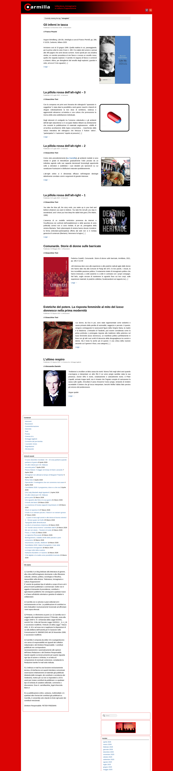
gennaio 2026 (134, 54)
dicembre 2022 (134, 147)
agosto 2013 (133, 428)
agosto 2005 (133, 669)
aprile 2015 (133, 378)
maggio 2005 (134, 676)
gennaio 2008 (134, 596)
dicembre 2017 (134, 297)
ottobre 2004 (133, 694)
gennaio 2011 (134, 506)
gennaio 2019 (134, 265)
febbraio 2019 (134, 262)
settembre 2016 (134, 335)
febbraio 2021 (134, 202)
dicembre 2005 (134, 659)
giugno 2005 (133, 674)
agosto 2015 (133, 368)
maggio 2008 (134, 586)
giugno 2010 (133, 523)
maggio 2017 (134, 315)
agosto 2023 (133, 127)
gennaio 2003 (134, 746)
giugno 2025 (133, 72)
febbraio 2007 (134, 624)
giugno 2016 (133, 343)
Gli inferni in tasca (60, 24)
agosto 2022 (133, 157)
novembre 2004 (134, 691)
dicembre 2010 (134, 508)
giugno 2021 (133, 192)
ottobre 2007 (133, 603)
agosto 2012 (133, 458)
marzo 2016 (133, 350)
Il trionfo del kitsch (31, 132)
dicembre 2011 (134, 478)
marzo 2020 (133, 230)
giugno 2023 (133, 132)
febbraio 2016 (134, 353)
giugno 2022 (133, 162)
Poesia (27, 36)
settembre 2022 (134, 154)
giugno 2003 (133, 734)
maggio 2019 (134, 255)
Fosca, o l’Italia (30, 197)
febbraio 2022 (134, 172)
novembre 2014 (134, 390)
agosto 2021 (133, 187)
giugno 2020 (133, 222)
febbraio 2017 (134, 322)
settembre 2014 (134, 395)
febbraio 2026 (134, 51)
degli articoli (135, 760)
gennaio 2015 (134, 385)
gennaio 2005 (134, 686)
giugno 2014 (133, 403)
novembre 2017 (134, 300)
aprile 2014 (133, 408)
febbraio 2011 (134, 503)
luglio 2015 (133, 370)
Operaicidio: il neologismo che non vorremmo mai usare (34, 101)
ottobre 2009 (133, 543)
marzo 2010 (133, 531)
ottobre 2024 (133, 92)
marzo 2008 (133, 591)
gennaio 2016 (134, 355)
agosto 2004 (133, 699)
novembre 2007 (134, 601)
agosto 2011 (133, 488)
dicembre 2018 (134, 267)
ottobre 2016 (133, 332)
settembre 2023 (134, 124)
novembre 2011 (134, 481)
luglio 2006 (133, 641)
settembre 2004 (134, 696)
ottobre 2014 (133, 393)
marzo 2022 (133, 169)
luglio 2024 (133, 99)
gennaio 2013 (134, 445)
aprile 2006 (133, 649)
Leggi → (51, 72)
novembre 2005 (134, 661)
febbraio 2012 (134, 473)
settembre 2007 (134, 606)
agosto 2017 (133, 307)
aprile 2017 (133, 317)
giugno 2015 (133, 373)
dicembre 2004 (134, 689)
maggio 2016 (134, 345)
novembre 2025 (134, 59)
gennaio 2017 (134, 325)
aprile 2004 (133, 709)
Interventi (70, 95)
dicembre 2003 (134, 719)
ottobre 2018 (133, 272)
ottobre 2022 (133, 152)
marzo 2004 (133, 711)
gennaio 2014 (134, 415)
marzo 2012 (133, 470)
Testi (26, 33)
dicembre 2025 (134, 56)
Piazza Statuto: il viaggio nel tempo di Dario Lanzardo (33, 84)
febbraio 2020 (134, 232)
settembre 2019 (134, 245)
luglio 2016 (133, 340)
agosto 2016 (133, 337)
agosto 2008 (133, 578)
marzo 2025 (133, 79)
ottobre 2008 (133, 573)
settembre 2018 (134, 275)
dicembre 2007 (134, 598)
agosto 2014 (133, 398)
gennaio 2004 (134, 716)
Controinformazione (32, 28)
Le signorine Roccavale (33, 202)
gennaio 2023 (134, 144)
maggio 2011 (134, 496)
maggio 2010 (134, 526)
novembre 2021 (134, 179)
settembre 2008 (134, 576)
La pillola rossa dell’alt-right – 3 (69, 92)
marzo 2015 (133, 380)
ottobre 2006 (133, 634)
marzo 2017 (133, 320)
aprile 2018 (133, 287)
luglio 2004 (133, 701)
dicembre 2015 (134, 358)
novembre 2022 (134, 149)
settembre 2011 (134, 486)
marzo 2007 (133, 621)
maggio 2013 (134, 435)
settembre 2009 (134, 546)
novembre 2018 (134, 270)
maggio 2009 (134, 556)
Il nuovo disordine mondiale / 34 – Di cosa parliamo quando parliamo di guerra (34, 64)
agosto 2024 (133, 97)
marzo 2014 (133, 410)
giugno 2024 (133, 102)
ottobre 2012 (133, 453)
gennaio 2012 (134, 475)
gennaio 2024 (134, 114)
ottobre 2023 (133, 122)
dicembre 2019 (134, 237)
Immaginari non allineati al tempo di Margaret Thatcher (34, 91)
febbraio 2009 (134, 563)
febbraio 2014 (134, 413)
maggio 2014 (134, 405)
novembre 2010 (134, 511)
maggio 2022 (134, 164)
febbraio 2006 (134, 654)
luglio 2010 (133, 521)
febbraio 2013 (134, 443)
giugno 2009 (133, 553)
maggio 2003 (134, 736)
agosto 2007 (133, 608)
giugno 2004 (133, 704)
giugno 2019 (133, 252)
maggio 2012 (134, 465)
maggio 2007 (134, 616)
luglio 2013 (133, 430)
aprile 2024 (133, 107)
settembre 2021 (134, 184)
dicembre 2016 (134, 327)
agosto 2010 (133, 518)
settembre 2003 (134, 726)
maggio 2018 (134, 285)
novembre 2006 (134, 631)
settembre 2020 (134, 215)
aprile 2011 (133, 498)
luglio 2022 (133, 159)
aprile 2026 (133, 46)
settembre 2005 (134, 666)
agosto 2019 (133, 247)
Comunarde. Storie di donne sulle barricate (77, 255)
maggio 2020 (134, 225)
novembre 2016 (134, 330)
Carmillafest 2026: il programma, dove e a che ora (34, 109)
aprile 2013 (133, 438)
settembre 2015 (134, 365)
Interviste (28, 31)
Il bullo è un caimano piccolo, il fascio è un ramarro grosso (32, 152)
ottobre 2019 (133, 242)
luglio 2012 (133, 460)
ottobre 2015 (133, 363)
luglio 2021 (133, 189)
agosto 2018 (133, 277)
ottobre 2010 (133, 513)
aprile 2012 (133, 468)
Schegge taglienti (81, 373)
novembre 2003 (134, 721)
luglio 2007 (133, 611)
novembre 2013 (134, 420)
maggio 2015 (134, 375)
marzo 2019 (133, 260)
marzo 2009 (133, 561)
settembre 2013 (134, 425)
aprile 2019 (133, 257)
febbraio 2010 (134, 533)
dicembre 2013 (134, 418)
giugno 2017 (133, 312)
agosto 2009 (133, 548)
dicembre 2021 (134, 177)
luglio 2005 (133, 671)
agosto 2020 (133, 217)
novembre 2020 (134, 210)
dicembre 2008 (134, 568)
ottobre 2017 (133, 302)
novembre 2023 (134, 119)
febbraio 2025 (134, 82)
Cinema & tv (71, 373)
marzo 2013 (133, 440)
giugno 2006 (133, 644)
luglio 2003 (133, 731)
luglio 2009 (133, 551)
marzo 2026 (133, 49)
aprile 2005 (133, 679)
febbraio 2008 (134, 593)
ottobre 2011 (133, 483)
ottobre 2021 (133, 182)
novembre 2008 (134, 571)
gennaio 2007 (134, 626)
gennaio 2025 (134, 84)
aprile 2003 (133, 739)
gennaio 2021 (134, 205)
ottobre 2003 (133, 724)
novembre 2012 (134, 450)
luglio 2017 (133, 310)
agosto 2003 (133, 729)
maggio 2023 (134, 134)
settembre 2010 (134, 516)
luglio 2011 (133, 491)
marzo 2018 (133, 290)
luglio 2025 (133, 69)
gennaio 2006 (134, 656)
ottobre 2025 (133, 61)
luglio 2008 (133, 581)
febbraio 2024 (134, 112)
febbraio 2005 (134, 684)
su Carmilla (77, 163)
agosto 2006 (133, 639)
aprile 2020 (133, 227)
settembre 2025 (134, 64)
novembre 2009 (134, 541)
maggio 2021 (134, 194)
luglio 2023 (133, 129)
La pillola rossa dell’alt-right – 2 (69, 151)
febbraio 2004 (134, 714)
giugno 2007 (133, 613)
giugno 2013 (133, 433)
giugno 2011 (133, 493)
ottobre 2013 (133, 423)
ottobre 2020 (133, 212)
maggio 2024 (134, 104)
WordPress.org (134, 765)
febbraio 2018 (134, 292)
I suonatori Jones (31, 46)
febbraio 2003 (134, 744)
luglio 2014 (133, 400)
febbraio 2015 (134, 383)
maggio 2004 (134, 706)
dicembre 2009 (134, 538)
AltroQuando (29, 51)
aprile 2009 (133, 558)
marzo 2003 (133, 741)
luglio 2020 (133, 220)
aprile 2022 (133, 167)
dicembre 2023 (134, 117)
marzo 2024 (133, 109)
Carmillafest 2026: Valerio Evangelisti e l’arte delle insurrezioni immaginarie (34, 222)
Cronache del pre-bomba (33, 43)
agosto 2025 (133, 67)
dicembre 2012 (134, 448)
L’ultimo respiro (58, 370)
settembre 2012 (134, 455)
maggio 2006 (134, 646)
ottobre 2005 (133, 664)
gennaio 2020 (134, 235)
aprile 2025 (133, 77)
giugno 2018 (133, 282)
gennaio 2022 (134, 174)
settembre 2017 (134, 305)
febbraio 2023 (134, 142)
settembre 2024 (134, 94)
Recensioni (72, 27)
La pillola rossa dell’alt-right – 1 (69, 201)
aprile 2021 (133, 197)
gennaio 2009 (134, 566)
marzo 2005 (133, 681)
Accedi (131, 757)
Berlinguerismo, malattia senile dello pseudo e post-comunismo (34, 209)
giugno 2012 (133, 463)
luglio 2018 (133, 280)
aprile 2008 (133, 588)
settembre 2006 (134, 636)
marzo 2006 (133, 651)
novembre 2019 (134, 240)
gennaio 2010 (134, 536)
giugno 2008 (133, 583)
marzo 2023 (133, 139)
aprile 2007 (133, 619)
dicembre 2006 (134, 629)
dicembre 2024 (134, 87)
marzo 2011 (133, 501)
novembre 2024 (134, 89)
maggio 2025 (134, 74)
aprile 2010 (133, 528)
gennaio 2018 (134, 295)
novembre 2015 (134, 360)
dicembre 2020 (134, 207)
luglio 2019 (133, 250)
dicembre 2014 (134, 388)
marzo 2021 (133, 199)
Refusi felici (29, 97)
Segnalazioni (29, 48)
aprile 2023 (133, 137)
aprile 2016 (133, 348)
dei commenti (135, 762)
